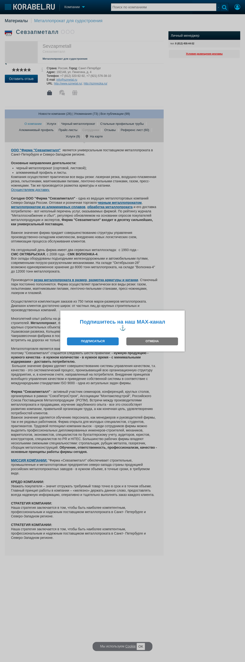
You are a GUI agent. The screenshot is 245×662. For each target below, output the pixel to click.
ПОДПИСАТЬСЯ (93, 341)
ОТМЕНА (152, 341)
